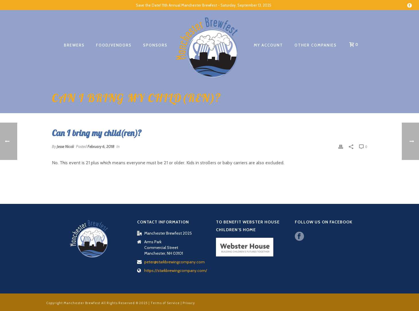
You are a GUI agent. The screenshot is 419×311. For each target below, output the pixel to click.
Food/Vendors (114, 45)
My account (268, 45)
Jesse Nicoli (65, 146)
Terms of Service (165, 303)
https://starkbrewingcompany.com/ (175, 270)
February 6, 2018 (100, 146)
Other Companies (316, 45)
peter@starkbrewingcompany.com (174, 261)
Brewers (74, 45)
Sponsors (155, 45)
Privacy (189, 303)
